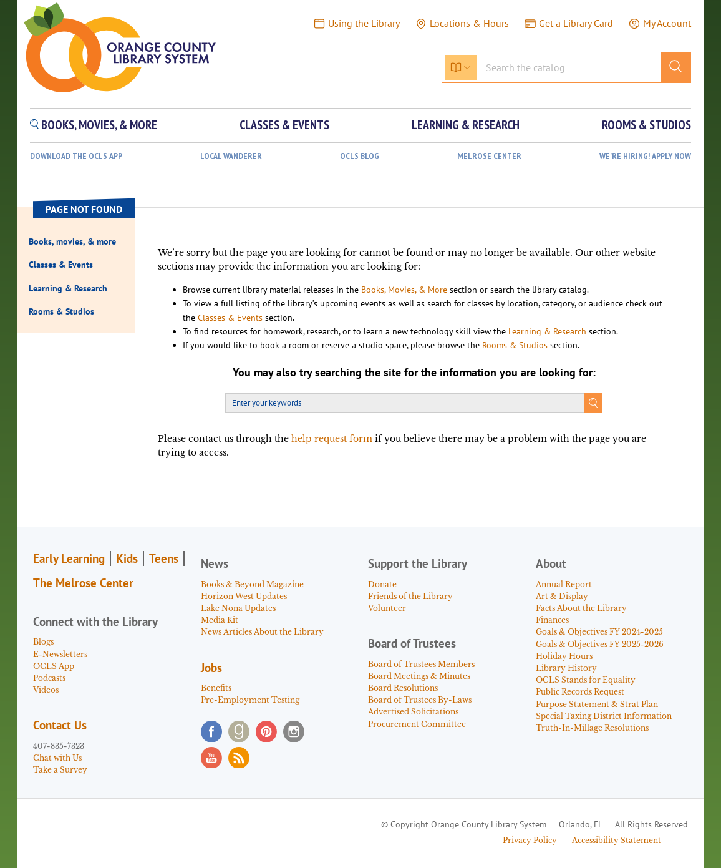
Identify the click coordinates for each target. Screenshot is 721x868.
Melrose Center (489, 156)
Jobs (211, 667)
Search (593, 403)
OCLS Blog (359, 156)
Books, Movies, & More (404, 289)
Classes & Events (230, 317)
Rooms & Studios (515, 345)
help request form (331, 438)
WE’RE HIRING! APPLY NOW (645, 156)
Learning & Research (547, 331)
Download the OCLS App (76, 156)
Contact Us (60, 725)
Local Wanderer (231, 156)
